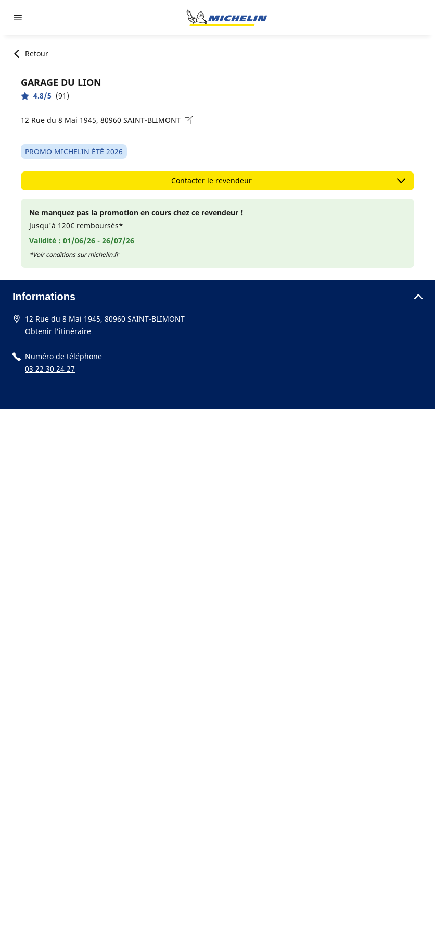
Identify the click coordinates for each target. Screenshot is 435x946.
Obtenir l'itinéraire (58, 331)
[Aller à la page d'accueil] (226, 17)
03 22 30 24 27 (50, 369)
